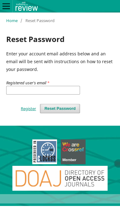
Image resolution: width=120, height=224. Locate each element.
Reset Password (60, 108)
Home (12, 20)
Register (28, 108)
